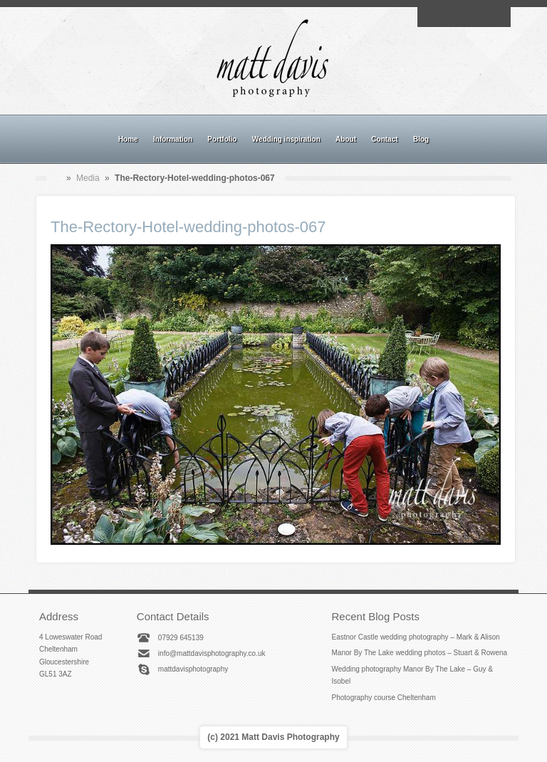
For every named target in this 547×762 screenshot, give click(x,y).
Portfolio (221, 139)
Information (172, 139)
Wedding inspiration (286, 139)
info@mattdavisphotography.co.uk (212, 653)
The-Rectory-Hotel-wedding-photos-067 (188, 227)
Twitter (496, 17)
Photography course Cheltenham (384, 697)
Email (431, 17)
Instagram (464, 17)
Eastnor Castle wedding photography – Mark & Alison (416, 637)
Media (88, 178)
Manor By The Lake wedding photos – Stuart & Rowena (420, 653)
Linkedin (480, 17)
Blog (421, 139)
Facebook (447, 17)
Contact (384, 139)
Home (128, 139)
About (345, 139)
